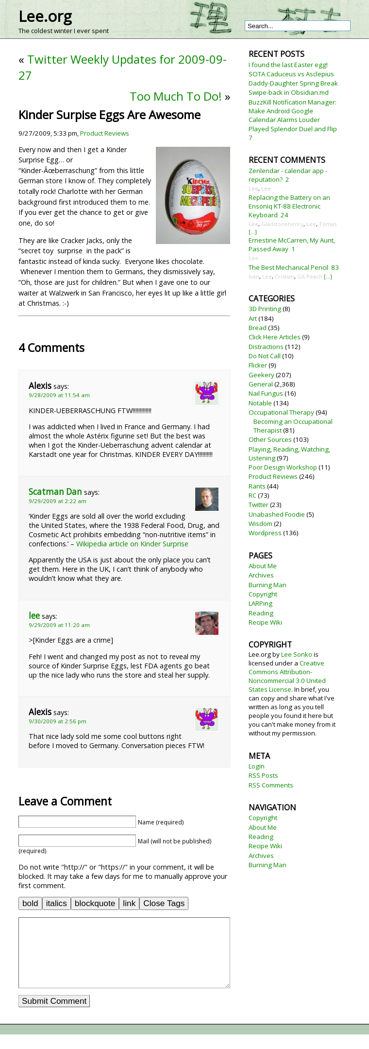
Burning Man (267, 584)
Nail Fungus (266, 393)
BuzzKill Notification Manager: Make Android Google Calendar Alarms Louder (292, 111)
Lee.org (44, 16)
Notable (260, 403)
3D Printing (265, 308)
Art (253, 318)
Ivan (254, 276)
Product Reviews (104, 133)
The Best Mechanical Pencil (288, 267)
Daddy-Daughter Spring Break (293, 83)
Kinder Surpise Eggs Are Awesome (109, 114)
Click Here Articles (275, 336)
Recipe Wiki (265, 622)
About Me (263, 565)
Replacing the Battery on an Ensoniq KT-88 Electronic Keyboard (289, 206)
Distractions (266, 346)
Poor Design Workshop (283, 467)
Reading (261, 613)
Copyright (263, 594)
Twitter (258, 504)
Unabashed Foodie (277, 514)
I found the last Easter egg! (288, 64)
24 (284, 214)
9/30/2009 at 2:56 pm (57, 721)
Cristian (284, 276)
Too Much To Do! (176, 96)
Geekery (261, 374)
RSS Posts (263, 775)
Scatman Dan (55, 491)
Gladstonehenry (282, 223)
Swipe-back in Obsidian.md (289, 92)
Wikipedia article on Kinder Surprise (132, 543)
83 (335, 267)
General (261, 384)
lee (34, 615)
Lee (253, 188)
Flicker (258, 365)
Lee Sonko (296, 654)
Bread (258, 327)
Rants (257, 486)
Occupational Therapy (281, 412)
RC (252, 495)
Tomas (327, 223)
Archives (261, 575)
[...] (253, 231)
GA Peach (309, 276)
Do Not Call (265, 355)
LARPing (260, 603)
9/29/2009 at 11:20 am (59, 625)
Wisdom (260, 523)
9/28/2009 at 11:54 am (59, 395)
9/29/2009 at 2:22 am (57, 501)
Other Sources (270, 439)
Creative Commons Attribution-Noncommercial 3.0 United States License (287, 676)
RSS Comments (271, 785)
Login (257, 766)
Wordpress (265, 532)
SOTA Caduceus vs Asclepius (291, 74)
